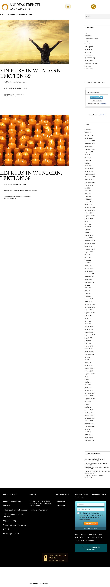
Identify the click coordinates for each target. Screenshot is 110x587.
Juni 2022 (88, 257)
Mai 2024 (88, 193)
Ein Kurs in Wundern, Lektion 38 (31, 175)
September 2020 (90, 313)
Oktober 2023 (89, 213)
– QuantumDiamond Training (15, 510)
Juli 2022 (87, 254)
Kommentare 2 (20, 94)
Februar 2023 (89, 235)
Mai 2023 (88, 227)
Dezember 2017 (89, 368)
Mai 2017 (87, 379)
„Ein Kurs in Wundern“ (39, 510)
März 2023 (88, 232)
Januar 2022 (88, 271)
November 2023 (90, 210)
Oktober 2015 (89, 421)
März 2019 (88, 343)
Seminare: (7, 505)
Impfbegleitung (9, 520)
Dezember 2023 (90, 207)
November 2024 (90, 177)
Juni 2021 (88, 288)
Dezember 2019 (89, 332)
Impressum (60, 501)
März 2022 (88, 265)
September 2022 (90, 249)
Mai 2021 (87, 290)
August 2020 (89, 315)
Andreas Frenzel (21, 82)
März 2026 (88, 132)
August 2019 (88, 338)
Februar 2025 (89, 168)
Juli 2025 (87, 155)
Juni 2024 (88, 191)
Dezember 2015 (89, 415)
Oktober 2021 (89, 279)
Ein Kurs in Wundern (10, 96)
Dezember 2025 (90, 141)
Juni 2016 (88, 401)
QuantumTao (89, 60)
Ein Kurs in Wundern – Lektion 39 (32, 73)
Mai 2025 (88, 160)
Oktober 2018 (89, 351)
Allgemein (88, 33)
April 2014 (88, 432)
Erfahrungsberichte (11, 533)
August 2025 (89, 152)
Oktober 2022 (89, 246)
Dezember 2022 (90, 240)
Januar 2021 (88, 302)
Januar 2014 (88, 435)
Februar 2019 (89, 346)
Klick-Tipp (102, 114)
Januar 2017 (88, 387)
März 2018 (88, 362)
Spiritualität (88, 69)
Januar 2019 (88, 349)
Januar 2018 (88, 365)
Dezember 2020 (90, 304)
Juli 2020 (87, 318)
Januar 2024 (88, 204)
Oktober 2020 (89, 310)
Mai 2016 (87, 404)
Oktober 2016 (89, 396)
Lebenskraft (88, 49)
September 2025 (90, 149)
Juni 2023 (88, 224)
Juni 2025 (88, 157)
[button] (68, 6)
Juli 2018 (87, 357)
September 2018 (90, 354)
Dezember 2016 (89, 390)
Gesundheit (88, 44)
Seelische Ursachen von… (93, 63)
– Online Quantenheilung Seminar (13, 515)
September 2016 (90, 398)
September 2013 (90, 440)
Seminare (88, 66)
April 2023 (88, 229)
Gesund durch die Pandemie (14, 525)
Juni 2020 (88, 321)
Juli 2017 (87, 376)
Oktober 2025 (89, 146)
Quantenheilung (90, 58)
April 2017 (88, 382)
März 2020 (88, 324)
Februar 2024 (89, 202)
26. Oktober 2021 (9, 94)
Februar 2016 (89, 410)
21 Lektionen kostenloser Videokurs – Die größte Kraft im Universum (41, 503)
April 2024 (88, 196)
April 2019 (88, 340)
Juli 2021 (87, 285)
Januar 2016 (88, 412)
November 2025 (90, 143)
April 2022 (88, 263)
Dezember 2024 (90, 174)
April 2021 (88, 293)
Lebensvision (89, 55)
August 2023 (89, 218)
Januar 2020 (89, 329)
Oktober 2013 (89, 437)
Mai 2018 (87, 360)
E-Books (6, 529)
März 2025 (88, 166)
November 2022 (90, 243)
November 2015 (89, 418)
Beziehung (88, 35)
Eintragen (95, 97)
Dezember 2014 (89, 423)
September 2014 (90, 426)
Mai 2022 (88, 260)
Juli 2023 (87, 221)
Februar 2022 (89, 268)
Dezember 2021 (89, 274)
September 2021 (90, 282)
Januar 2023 (89, 238)
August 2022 (89, 252)
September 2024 (90, 182)
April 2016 (88, 407)
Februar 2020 (89, 326)
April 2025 (88, 163)
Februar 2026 (89, 135)
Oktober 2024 (89, 180)
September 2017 (90, 374)
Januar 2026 (88, 138)
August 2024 (89, 185)
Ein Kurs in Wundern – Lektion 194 (94, 460)
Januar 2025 (88, 171)
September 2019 (90, 335)
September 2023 (90, 216)
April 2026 (88, 130)
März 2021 (88, 296)
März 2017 (88, 385)
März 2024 (88, 199)
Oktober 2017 (89, 371)
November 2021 (89, 277)
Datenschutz (102, 103)
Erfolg (86, 41)
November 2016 (89, 393)
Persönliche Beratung (12, 501)
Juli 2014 (87, 429)
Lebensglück (89, 47)
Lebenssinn (88, 52)
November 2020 (90, 307)
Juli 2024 (87, 188)
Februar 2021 (89, 299)
